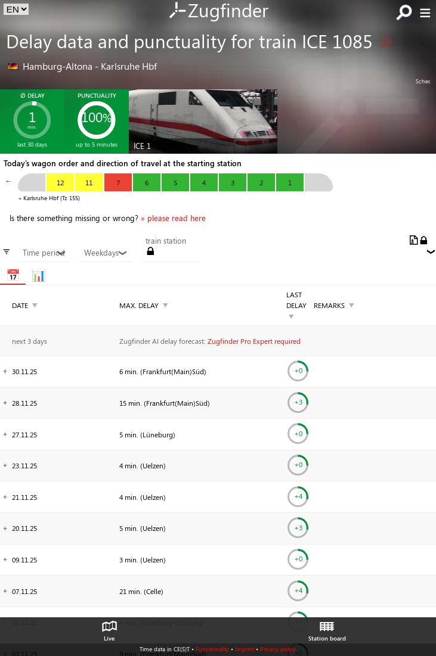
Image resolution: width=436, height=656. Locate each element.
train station (166, 240)
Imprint (244, 649)
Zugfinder (218, 11)
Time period (44, 252)
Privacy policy (278, 649)
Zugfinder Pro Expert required (254, 341)
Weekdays (106, 252)
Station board (327, 628)
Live (109, 628)
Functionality (212, 649)
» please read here (173, 218)
